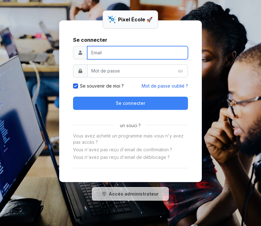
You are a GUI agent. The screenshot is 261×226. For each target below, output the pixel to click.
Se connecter (130, 103)
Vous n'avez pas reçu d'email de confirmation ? (122, 149)
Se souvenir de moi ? (102, 86)
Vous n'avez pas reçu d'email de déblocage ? (121, 157)
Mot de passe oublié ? (165, 86)
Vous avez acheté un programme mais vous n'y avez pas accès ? (128, 139)
